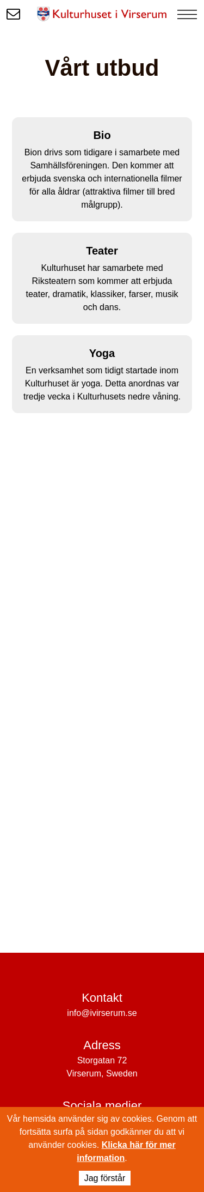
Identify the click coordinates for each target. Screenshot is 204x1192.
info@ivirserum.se (102, 1013)
